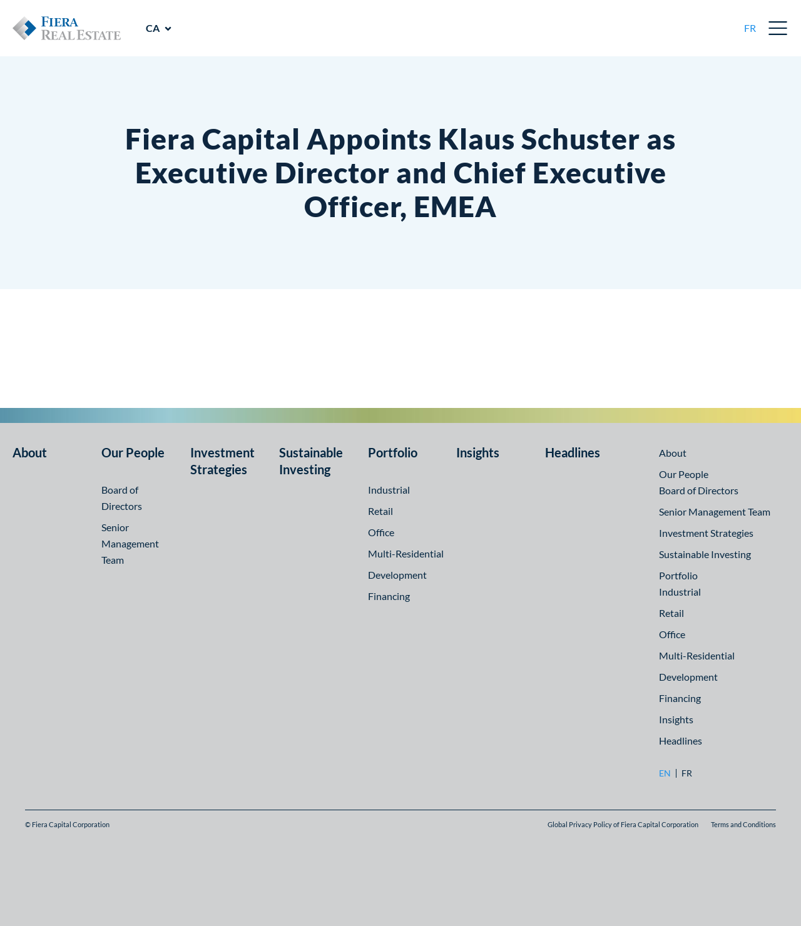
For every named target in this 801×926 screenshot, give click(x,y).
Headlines (572, 452)
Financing (389, 596)
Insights (477, 452)
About (30, 452)
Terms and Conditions (743, 824)
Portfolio (392, 452)
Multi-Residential (406, 553)
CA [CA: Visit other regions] (153, 28)
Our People (133, 452)
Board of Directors (698, 490)
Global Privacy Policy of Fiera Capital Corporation (623, 824)
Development (397, 575)
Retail (380, 511)
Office (381, 532)
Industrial (389, 490)
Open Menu (778, 28)
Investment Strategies (706, 533)
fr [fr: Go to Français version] (750, 28)
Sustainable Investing (705, 554)
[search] (721, 28)
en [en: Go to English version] (665, 773)
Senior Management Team (130, 543)
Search (722, 28)
